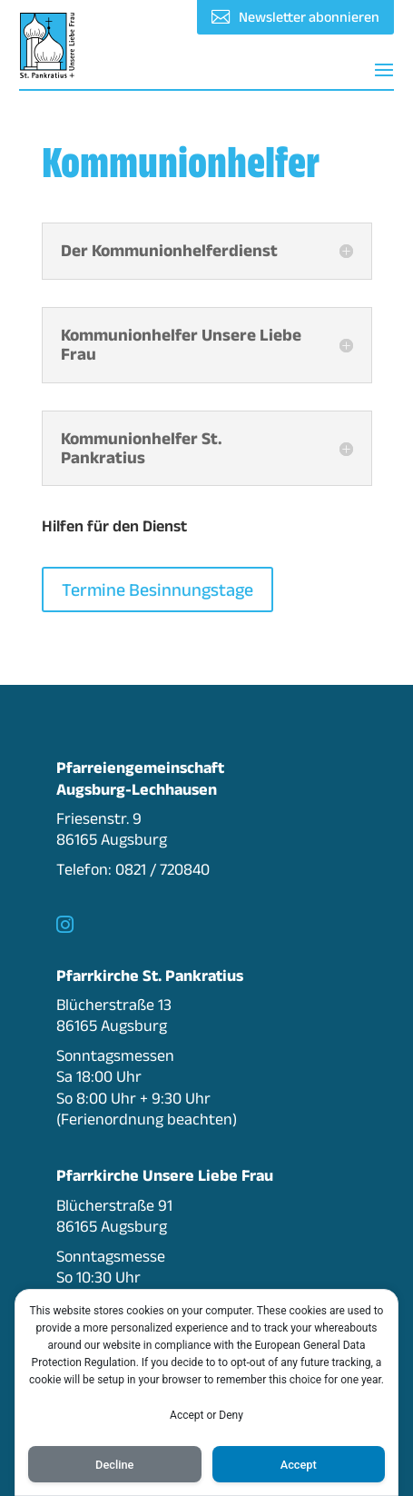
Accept (298, 1464)
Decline (114, 1464)
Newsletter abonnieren (309, 17)
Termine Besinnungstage (157, 589)
